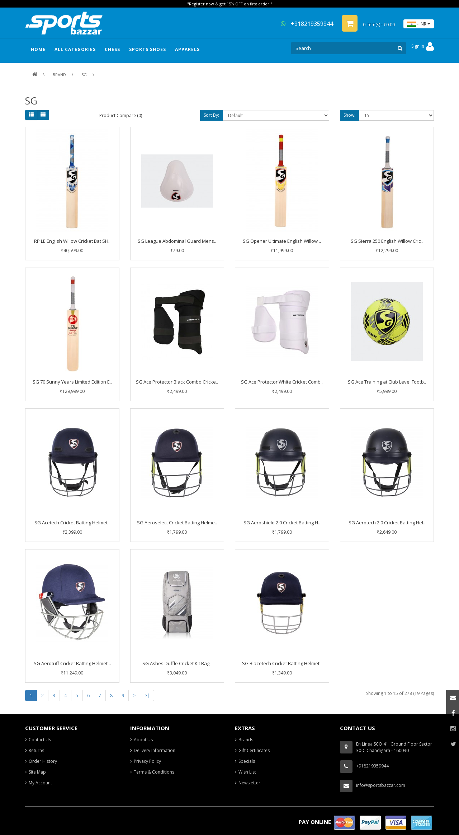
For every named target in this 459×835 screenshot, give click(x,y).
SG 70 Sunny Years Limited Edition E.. (72, 382)
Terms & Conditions (154, 772)
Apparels (187, 49)
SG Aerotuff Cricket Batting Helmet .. (72, 663)
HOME (38, 49)
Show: (349, 115)
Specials (246, 761)
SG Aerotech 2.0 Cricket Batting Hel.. (387, 522)
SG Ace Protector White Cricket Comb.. (282, 382)
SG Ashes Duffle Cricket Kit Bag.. (177, 663)
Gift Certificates (254, 750)
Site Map (37, 772)
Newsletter (249, 783)
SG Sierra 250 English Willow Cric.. (387, 241)
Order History (43, 761)
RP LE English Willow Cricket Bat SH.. (72, 241)
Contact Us (40, 740)
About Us (143, 740)
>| (147, 695)
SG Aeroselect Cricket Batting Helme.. (177, 522)
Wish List (247, 772)
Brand (59, 74)
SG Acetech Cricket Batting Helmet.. (72, 522)
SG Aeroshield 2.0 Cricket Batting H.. (281, 522)
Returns (36, 750)
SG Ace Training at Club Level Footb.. (387, 382)
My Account (40, 783)
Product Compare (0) (120, 115)
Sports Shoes (147, 49)
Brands (245, 740)
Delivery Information (154, 750)
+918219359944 (307, 24)
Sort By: (211, 115)
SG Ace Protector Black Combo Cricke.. (177, 382)
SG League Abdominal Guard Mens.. (177, 241)
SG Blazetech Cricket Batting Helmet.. (282, 663)
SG (84, 74)
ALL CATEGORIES (75, 49)
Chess (112, 49)
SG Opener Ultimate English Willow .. (282, 241)
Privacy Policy (147, 761)
